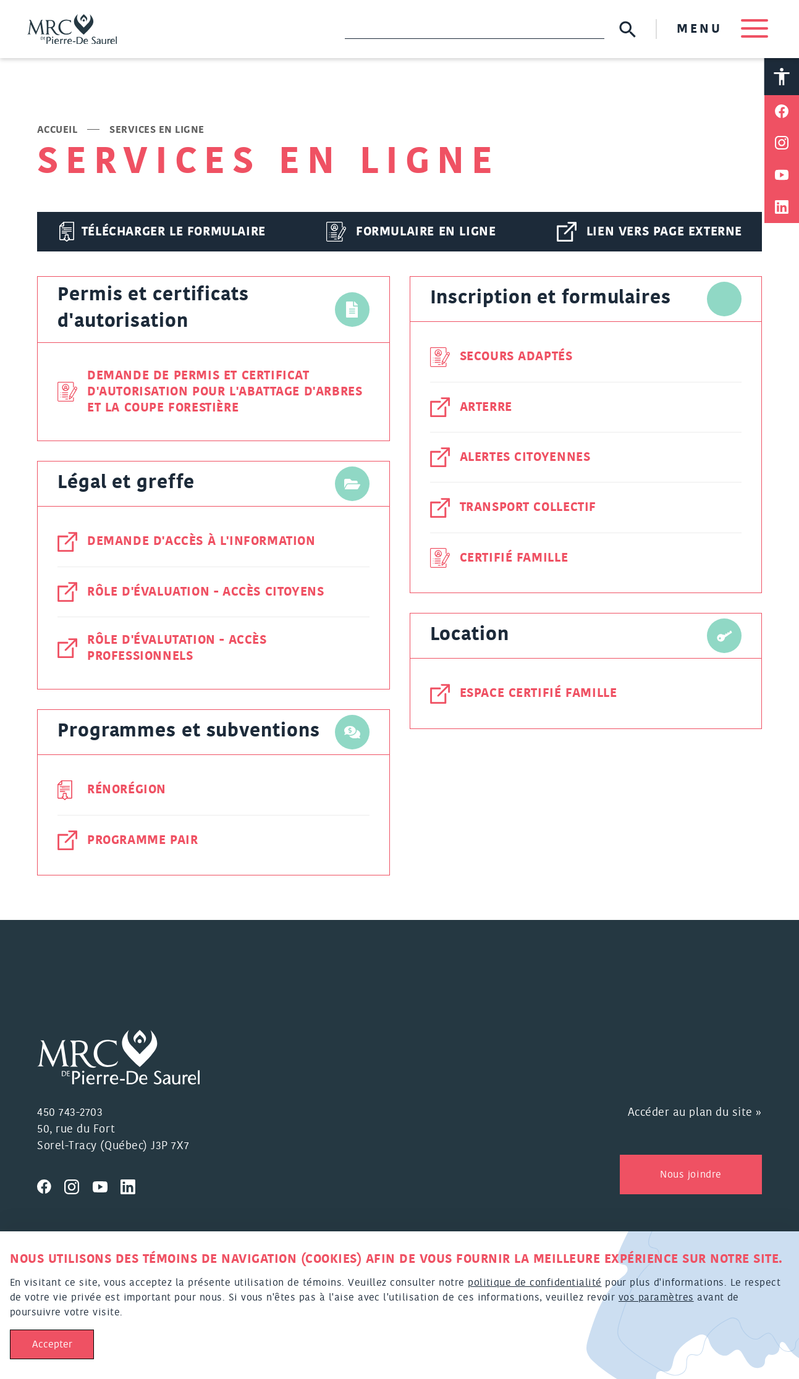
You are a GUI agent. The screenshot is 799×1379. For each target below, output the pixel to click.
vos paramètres (656, 1297)
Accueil (57, 132)
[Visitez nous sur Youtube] (107, 1186)
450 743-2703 (70, 1114)
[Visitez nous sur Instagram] (78, 1186)
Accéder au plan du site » (695, 1114)
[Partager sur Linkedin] (781, 209)
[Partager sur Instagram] (781, 145)
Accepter (52, 1344)
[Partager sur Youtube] (781, 177)
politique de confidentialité (534, 1283)
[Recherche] (472, 30)
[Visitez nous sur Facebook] (50, 1186)
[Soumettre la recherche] (625, 30)
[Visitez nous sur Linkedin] (132, 1186)
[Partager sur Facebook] (781, 113)
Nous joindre (690, 1176)
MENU (720, 29)
